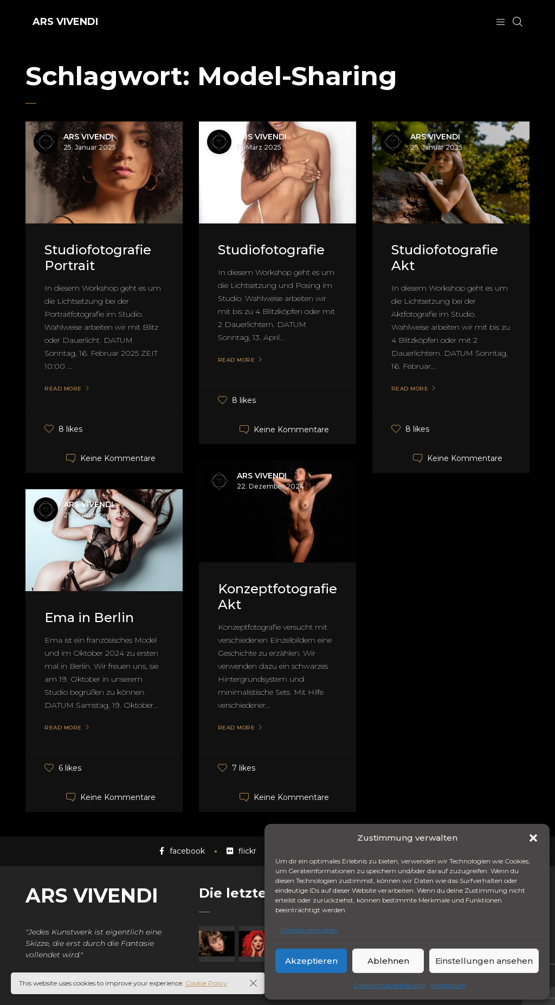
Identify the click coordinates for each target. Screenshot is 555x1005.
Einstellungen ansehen (484, 961)
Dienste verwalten (309, 930)
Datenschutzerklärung (389, 985)
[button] (533, 838)
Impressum (448, 985)
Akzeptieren (311, 961)
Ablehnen (388, 961)
